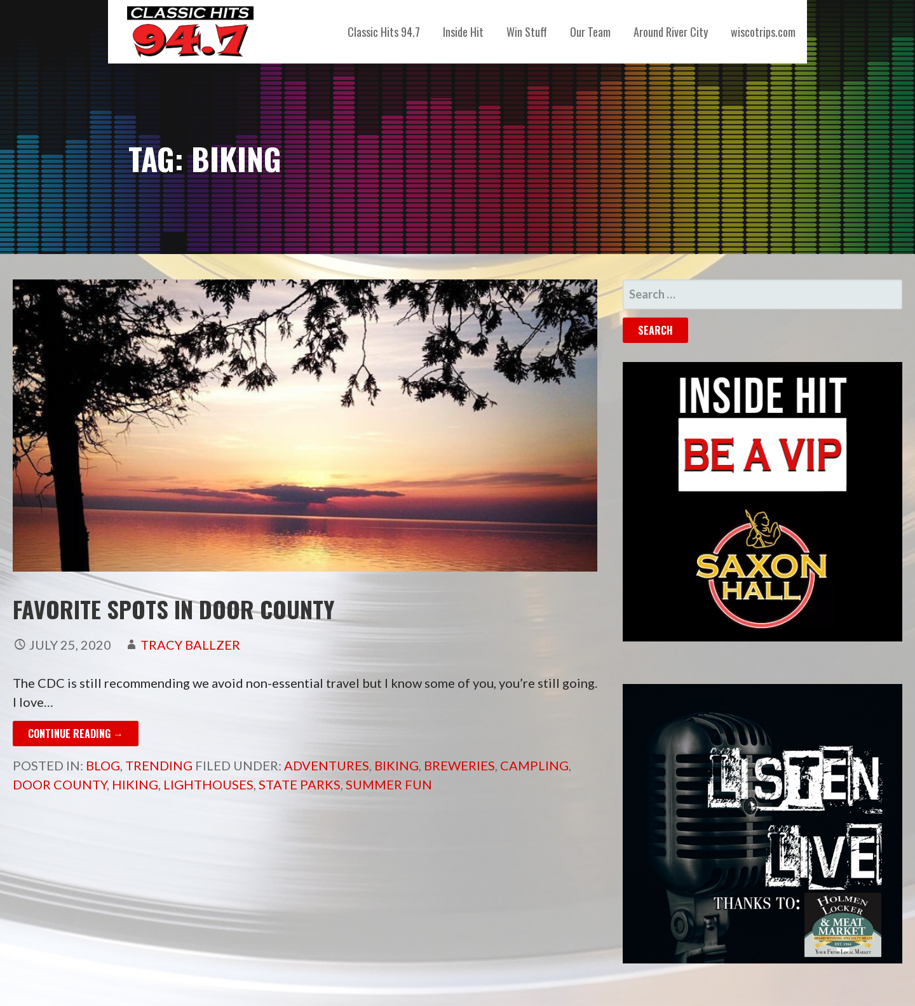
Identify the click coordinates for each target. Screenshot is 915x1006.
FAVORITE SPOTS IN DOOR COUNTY (174, 609)
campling (534, 765)
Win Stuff (526, 31)
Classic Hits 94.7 (384, 31)
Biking (396, 765)
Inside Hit (463, 31)
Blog (103, 765)
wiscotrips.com (763, 31)
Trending (159, 765)
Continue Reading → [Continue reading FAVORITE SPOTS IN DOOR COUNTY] (75, 733)
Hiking (135, 784)
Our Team (590, 31)
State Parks (300, 784)
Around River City (671, 31)
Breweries (459, 765)
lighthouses (208, 784)
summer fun (389, 784)
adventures (326, 765)
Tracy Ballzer (190, 644)
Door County (60, 784)
